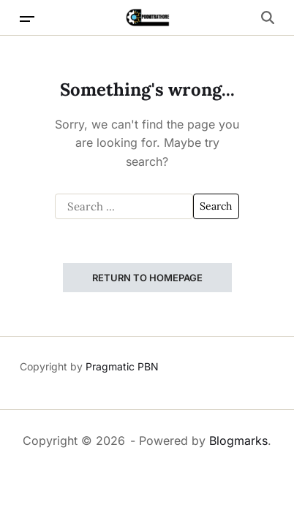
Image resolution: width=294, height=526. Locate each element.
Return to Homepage (147, 277)
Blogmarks (238, 440)
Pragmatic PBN (122, 366)
